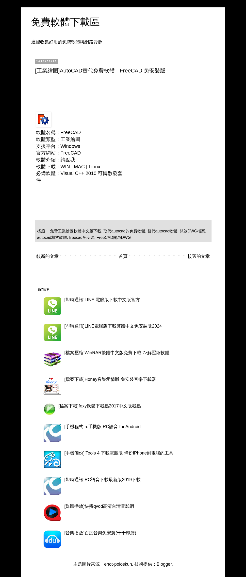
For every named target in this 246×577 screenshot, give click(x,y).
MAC (79, 166)
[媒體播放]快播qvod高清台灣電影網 (99, 506)
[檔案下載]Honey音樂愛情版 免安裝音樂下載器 (110, 379)
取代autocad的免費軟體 (124, 231)
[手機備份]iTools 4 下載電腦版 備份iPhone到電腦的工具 (118, 453)
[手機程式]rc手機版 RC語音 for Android (102, 426)
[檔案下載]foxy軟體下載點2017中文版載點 (99, 405)
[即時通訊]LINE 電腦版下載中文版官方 (102, 299)
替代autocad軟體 (163, 231)
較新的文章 (47, 256)
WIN (65, 166)
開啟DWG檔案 (192, 231)
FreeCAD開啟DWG (114, 237)
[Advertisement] (124, 91)
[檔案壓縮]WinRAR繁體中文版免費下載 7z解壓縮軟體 (116, 352)
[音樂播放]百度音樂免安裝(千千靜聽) (100, 532)
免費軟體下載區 (65, 22)
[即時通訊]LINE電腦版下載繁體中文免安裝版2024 (113, 326)
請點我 (68, 159)
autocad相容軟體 (52, 237)
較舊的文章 (199, 256)
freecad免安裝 (81, 237)
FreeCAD (71, 153)
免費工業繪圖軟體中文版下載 (75, 231)
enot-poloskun (118, 564)
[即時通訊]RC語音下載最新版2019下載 (102, 479)
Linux (94, 166)
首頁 (123, 256)
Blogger (164, 564)
